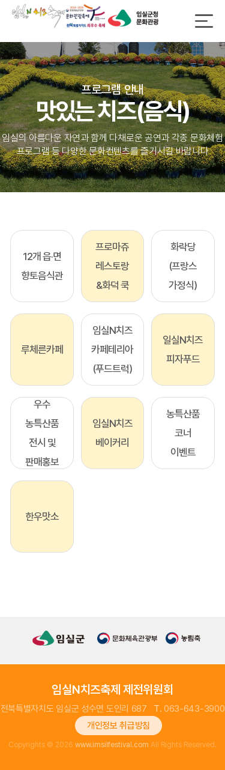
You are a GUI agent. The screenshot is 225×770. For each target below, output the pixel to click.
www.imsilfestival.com (112, 745)
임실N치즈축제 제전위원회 (112, 689)
